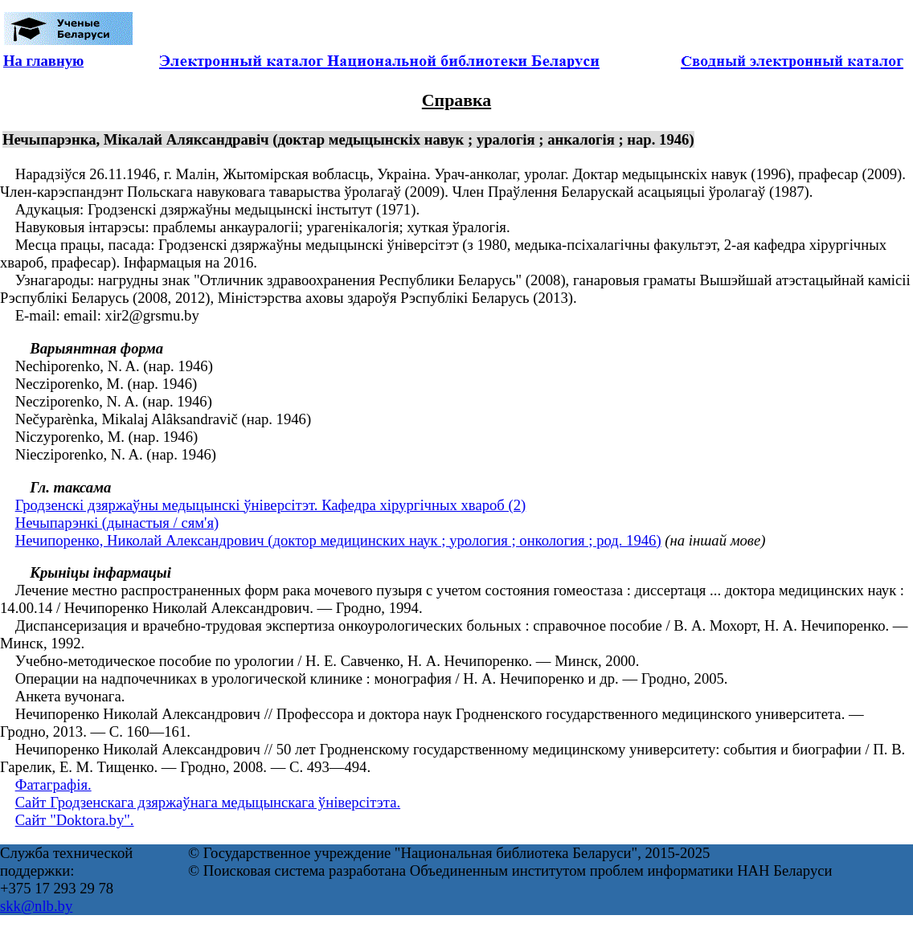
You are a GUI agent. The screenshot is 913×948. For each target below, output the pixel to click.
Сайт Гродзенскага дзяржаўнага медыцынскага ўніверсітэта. (207, 802)
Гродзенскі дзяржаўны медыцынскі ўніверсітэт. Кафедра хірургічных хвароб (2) (270, 504)
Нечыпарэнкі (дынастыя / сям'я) (117, 522)
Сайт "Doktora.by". (74, 819)
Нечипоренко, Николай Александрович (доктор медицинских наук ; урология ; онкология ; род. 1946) (338, 540)
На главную (43, 60)
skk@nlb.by (36, 905)
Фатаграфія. (53, 784)
